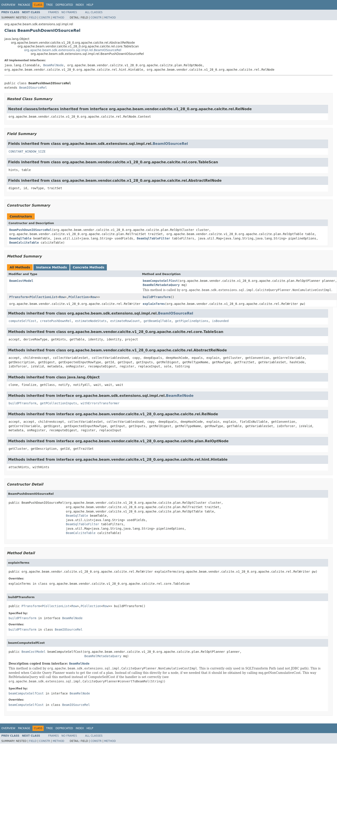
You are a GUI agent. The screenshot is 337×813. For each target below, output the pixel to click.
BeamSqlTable (20, 238)
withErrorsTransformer (100, 403)
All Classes (93, 12)
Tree (49, 4)
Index (80, 4)
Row (62, 297)
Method (58, 17)
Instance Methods (51, 267)
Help (89, 4)
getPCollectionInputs (58, 403)
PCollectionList (43, 297)
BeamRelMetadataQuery (161, 285)
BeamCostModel (21, 280)
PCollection (78, 297)
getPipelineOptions (191, 321)
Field (32, 17)
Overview (8, 4)
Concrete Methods (88, 267)
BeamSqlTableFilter (153, 238)
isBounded (220, 321)
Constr (44, 17)
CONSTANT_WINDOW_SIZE (27, 151)
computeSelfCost (22, 321)
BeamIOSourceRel (33, 87)
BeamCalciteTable (24, 242)
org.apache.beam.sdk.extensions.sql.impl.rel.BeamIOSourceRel (72, 50)
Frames (53, 12)
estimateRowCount (125, 321)
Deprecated (64, 4)
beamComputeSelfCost (160, 280)
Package (24, 4)
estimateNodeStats (90, 321)
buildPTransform (156, 297)
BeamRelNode (53, 65)
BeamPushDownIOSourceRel (30, 230)
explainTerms (154, 304)
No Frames (69, 12)
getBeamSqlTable (157, 321)
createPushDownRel (55, 321)
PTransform (18, 297)
